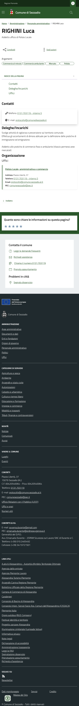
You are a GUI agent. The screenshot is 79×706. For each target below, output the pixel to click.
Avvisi (4, 440)
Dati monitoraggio (10, 691)
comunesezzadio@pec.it (21, 185)
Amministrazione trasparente (16, 647)
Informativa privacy (11, 634)
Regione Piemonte (11, 3)
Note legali (7, 638)
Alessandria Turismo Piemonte (16, 578)
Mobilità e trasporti (11, 410)
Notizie (5, 431)
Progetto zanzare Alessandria (16, 624)
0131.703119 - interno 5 (29, 113)
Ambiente (6, 378)
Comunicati (7, 436)
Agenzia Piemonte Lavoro (14, 573)
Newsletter (7, 680)
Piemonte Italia (9, 610)
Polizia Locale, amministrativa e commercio (26, 169)
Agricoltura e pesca (11, 373)
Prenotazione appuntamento (15, 657)
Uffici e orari (7, 506)
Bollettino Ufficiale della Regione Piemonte (22, 587)
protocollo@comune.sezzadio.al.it (27, 182)
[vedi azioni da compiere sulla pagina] (49, 49)
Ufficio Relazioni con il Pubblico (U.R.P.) (20, 502)
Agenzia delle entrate (12, 568)
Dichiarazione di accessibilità (15, 643)
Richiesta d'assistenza (12, 661)
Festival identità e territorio (15, 620)
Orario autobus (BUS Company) (17, 615)
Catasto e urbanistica (12, 392)
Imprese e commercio (12, 406)
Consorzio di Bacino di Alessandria (18, 601)
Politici (5, 352)
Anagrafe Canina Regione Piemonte (19, 582)
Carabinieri (7, 596)
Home (4, 23)
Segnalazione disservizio (13, 654)
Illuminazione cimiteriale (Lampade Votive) (22, 629)
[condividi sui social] (9, 49)
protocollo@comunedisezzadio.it (31, 120)
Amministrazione (17, 23)
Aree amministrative (11, 329)
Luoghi (5, 456)
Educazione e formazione (14, 401)
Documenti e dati (10, 334)
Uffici (4, 357)
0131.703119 (17, 488)
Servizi (34, 691)
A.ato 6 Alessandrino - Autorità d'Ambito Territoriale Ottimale (31, 564)
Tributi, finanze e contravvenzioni (17, 415)
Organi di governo (10, 343)
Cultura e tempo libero (12, 396)
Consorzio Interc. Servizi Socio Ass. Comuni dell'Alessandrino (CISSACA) (36, 606)
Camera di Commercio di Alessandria (19, 592)
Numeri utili (7, 511)
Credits (53, 691)
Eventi (5, 461)
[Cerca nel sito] (70, 12)
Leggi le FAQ (8, 650)
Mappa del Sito (20, 695)
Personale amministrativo (38, 23)
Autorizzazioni (8, 387)
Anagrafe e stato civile (12, 382)
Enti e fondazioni (10, 338)
